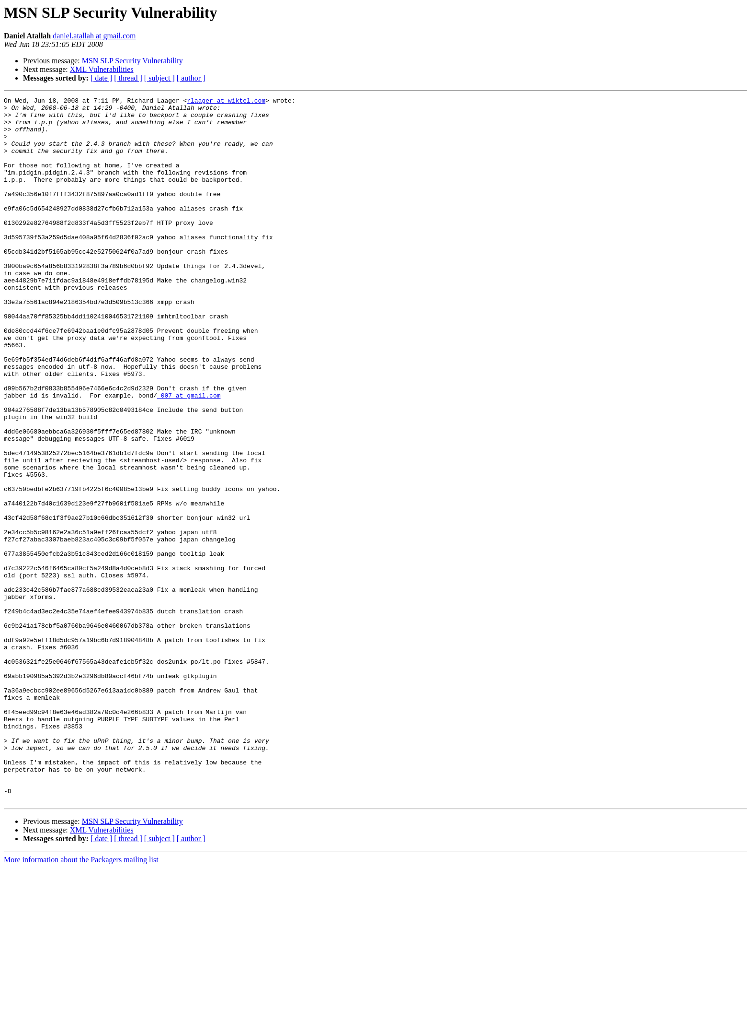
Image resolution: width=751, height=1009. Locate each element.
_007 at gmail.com (189, 455)
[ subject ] (159, 78)
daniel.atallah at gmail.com (94, 36)
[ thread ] (128, 78)
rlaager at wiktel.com (226, 101)
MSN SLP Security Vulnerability (132, 61)
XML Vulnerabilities (102, 69)
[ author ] (191, 78)
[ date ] (101, 78)
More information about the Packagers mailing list (81, 1001)
